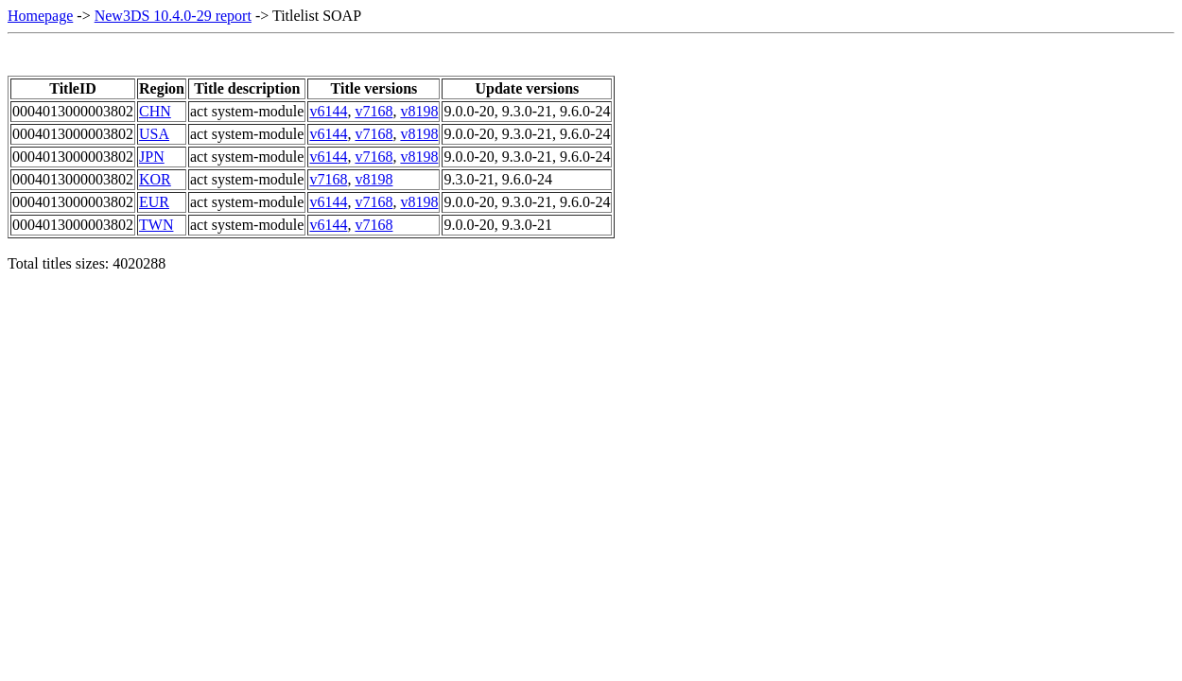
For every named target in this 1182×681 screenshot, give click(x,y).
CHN (155, 111)
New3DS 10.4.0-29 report (173, 16)
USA (154, 134)
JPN (152, 156)
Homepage (40, 16)
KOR (155, 179)
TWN (156, 225)
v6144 (328, 111)
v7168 (373, 111)
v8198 (419, 111)
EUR (154, 202)
